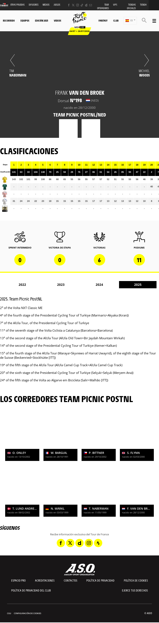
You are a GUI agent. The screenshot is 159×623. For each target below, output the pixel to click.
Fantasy (103, 20)
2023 (61, 284)
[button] (130, 20)
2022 (22, 284)
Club (115, 20)
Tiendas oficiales (131, 6)
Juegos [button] (57, 4)
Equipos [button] (24, 20)
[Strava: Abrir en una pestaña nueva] (98, 543)
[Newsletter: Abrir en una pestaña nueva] (90, 5)
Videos (57, 20)
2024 (99, 284)
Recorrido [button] (9, 20)
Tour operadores (103, 6)
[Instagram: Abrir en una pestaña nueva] (77, 5)
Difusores (34, 4)
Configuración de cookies (27, 613)
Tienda (143, 4)
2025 (138, 284)
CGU (9, 613)
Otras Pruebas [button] (17, 4)
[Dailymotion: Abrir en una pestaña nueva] (86, 5)
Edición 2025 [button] (41, 20)
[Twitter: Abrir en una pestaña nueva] (73, 5)
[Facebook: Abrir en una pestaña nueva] (69, 5)
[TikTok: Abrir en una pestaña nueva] (82, 5)
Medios (46, 4)
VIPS (115, 4)
